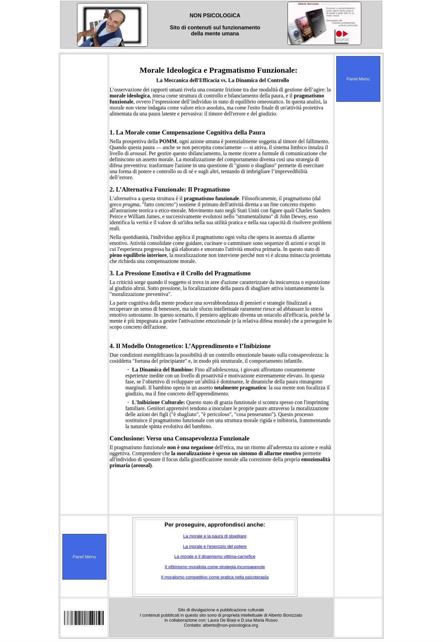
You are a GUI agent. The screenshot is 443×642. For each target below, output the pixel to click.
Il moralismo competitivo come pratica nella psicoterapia (215, 577)
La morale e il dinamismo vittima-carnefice (215, 556)
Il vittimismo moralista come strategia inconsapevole (215, 566)
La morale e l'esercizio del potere (215, 546)
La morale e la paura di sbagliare (214, 536)
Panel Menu (358, 78)
